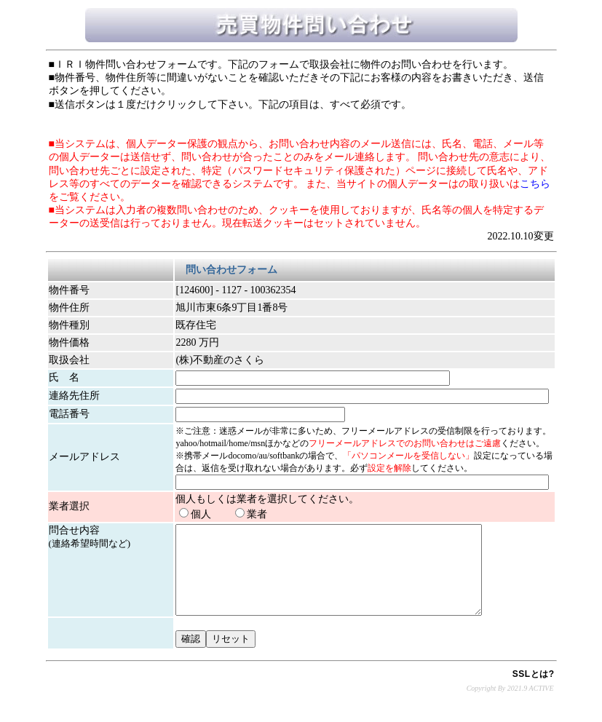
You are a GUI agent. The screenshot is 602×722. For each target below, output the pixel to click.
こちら (535, 183)
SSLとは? (533, 691)
